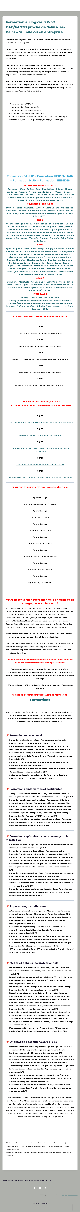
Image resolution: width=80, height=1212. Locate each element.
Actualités (42, 1180)
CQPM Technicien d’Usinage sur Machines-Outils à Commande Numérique (40, 477)
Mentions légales (73, 1195)
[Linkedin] (45, 1188)
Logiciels (20, 1180)
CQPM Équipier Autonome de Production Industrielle (40, 464)
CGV (66, 1195)
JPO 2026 (48, 1180)
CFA (9, 1180)
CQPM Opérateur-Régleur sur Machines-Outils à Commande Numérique (40, 422)
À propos (26, 1180)
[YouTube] (40, 1188)
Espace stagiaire (34, 1180)
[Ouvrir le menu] (76, 5)
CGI (63, 1195)
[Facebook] (34, 1188)
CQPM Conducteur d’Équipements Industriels (40, 435)
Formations (40, 700)
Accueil (5, 1180)
